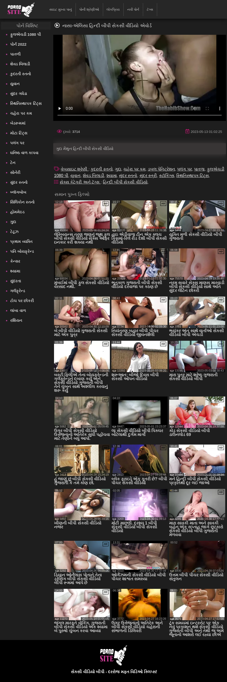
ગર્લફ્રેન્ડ (17, 291)
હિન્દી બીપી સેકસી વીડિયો (125, 182)
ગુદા (13, 222)
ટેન (12, 162)
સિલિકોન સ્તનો (22, 202)
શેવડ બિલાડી (20, 64)
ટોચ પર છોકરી (22, 300)
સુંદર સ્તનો (18, 182)
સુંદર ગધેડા (18, 93)
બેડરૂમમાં (17, 123)
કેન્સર (15, 261)
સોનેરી (15, 172)
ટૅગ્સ (150, 9)
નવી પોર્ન (133, 9)
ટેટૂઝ (14, 231)
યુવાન (14, 83)
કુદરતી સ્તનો (20, 74)
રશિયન (16, 320)
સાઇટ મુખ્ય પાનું (60, 9)
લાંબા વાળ (18, 310)
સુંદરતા (15, 281)
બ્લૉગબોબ (18, 192)
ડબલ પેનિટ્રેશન (161, 169)
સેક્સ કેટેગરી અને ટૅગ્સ (80, 182)
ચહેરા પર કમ (21, 113)
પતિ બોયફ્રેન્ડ (22, 251)
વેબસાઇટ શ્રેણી (75, 169)
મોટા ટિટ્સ (18, 133)
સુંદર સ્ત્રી (148, 175)
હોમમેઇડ (17, 212)
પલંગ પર (17, 143)
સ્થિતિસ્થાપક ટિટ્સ (25, 103)
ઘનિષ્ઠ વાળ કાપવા (24, 153)
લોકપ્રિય (113, 9)
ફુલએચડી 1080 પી (25, 34)
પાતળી (15, 54)
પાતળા (199, 169)
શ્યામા (15, 271)
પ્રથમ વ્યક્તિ (21, 241)
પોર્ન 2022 (18, 44)
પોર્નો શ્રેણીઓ (89, 9)
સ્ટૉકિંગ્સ (166, 175)
